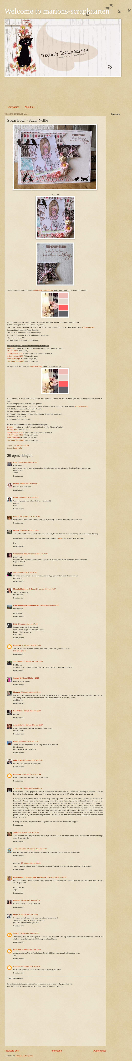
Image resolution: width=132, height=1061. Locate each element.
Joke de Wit (17, 760)
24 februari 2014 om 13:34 (28, 498)
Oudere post (99, 1050)
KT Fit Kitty (17, 788)
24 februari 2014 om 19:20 (29, 678)
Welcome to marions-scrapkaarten (56, 11)
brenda (16, 530)
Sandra (16, 678)
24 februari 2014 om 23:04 (28, 741)
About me (29, 106)
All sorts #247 (12, 351)
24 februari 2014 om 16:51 (49, 605)
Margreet (16, 692)
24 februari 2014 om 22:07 (33, 725)
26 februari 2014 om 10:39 (30, 900)
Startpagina (13, 106)
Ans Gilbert (18, 662)
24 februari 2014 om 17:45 (27, 624)
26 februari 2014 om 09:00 (56, 877)
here (60, 538)
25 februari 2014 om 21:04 (30, 863)
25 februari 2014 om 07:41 (33, 760)
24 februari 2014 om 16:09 (27, 572)
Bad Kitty (17, 711)
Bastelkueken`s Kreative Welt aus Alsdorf (29, 877)
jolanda (16, 483)
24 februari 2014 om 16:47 (46, 589)
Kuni (15, 462)
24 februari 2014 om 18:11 (31, 645)
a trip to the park (88, 327)
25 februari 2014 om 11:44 (31, 774)
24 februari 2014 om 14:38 (30, 516)
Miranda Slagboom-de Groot (24, 589)
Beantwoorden (18, 476)
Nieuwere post (11, 1050)
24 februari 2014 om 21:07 (31, 711)
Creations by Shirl (20, 554)
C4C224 (10, 348)
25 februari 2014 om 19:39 (29, 832)
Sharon (16, 933)
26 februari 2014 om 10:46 (28, 915)
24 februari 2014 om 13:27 (29, 483)
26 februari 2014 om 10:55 (29, 933)
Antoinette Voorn (20, 849)
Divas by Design (13, 359)
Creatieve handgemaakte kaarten (26, 605)
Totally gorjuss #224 (14, 353)
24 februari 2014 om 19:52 (30, 692)
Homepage (56, 1050)
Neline (15, 498)
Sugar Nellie (17, 448)
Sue (14, 572)
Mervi (15, 915)
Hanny (15, 741)
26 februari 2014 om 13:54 (31, 950)
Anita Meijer (18, 725)
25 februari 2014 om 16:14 (32, 788)
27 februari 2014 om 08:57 (31, 966)
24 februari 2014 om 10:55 (27, 462)
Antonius (17, 966)
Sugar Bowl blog (35, 366)
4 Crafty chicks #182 (15, 356)
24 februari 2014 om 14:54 (29, 530)
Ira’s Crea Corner (19, 651)
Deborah (16, 900)
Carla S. (16, 516)
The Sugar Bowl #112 (15, 361)
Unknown (17, 645)
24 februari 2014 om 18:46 (33, 662)
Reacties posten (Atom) (24, 1056)
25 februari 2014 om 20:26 (37, 849)
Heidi (15, 624)
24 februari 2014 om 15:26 (38, 554)
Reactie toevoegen (15, 978)
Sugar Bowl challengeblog (43, 290)
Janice (15, 832)
